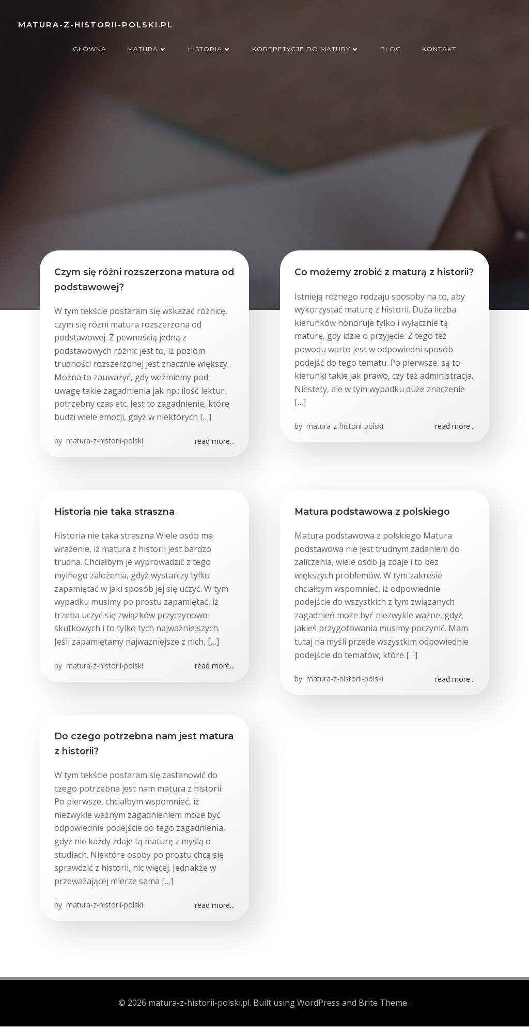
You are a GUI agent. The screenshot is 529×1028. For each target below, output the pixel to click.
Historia (209, 46)
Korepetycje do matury (306, 46)
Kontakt (439, 46)
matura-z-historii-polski (104, 444)
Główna (89, 46)
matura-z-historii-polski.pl (94, 23)
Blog (390, 46)
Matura (147, 46)
